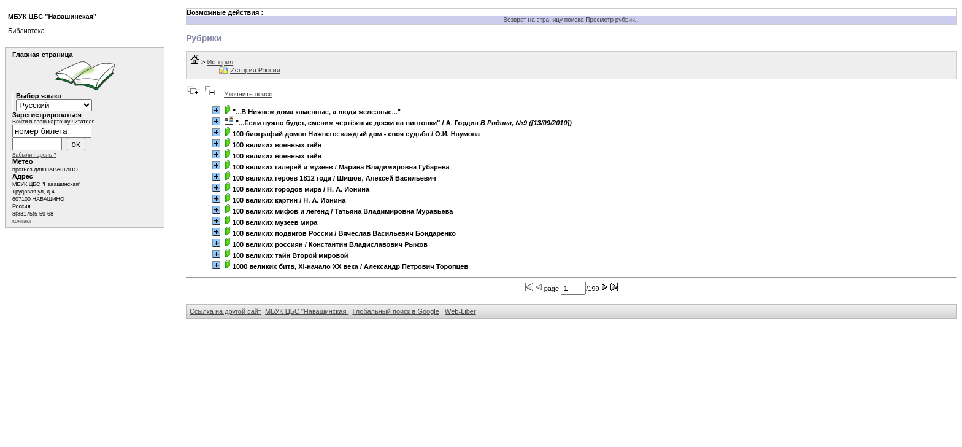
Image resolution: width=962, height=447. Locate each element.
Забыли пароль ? (34, 155)
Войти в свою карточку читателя (53, 122)
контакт (21, 221)
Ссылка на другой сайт (225, 311)
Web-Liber (460, 311)
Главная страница (42, 54)
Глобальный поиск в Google (395, 311)
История (220, 62)
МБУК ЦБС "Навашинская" (306, 311)
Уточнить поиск (248, 94)
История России (255, 70)
